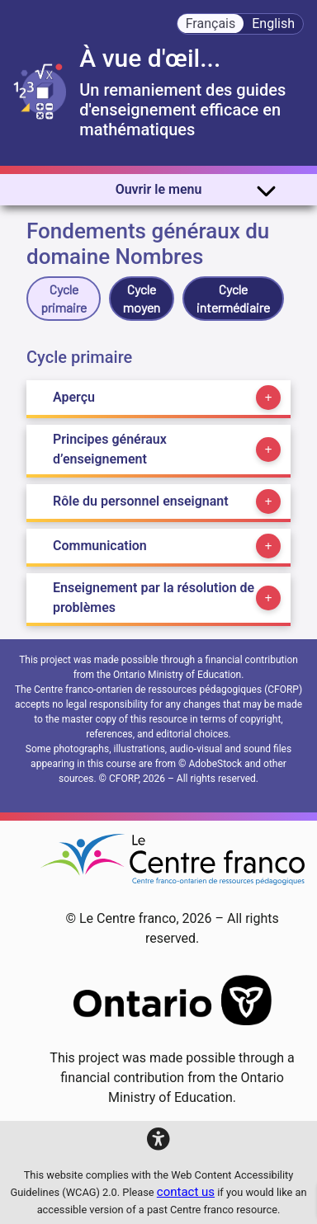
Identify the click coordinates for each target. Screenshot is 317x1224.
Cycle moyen (141, 298)
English (273, 23)
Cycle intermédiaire (233, 298)
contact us (186, 1191)
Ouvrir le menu (196, 190)
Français (211, 23)
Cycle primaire (63, 298)
